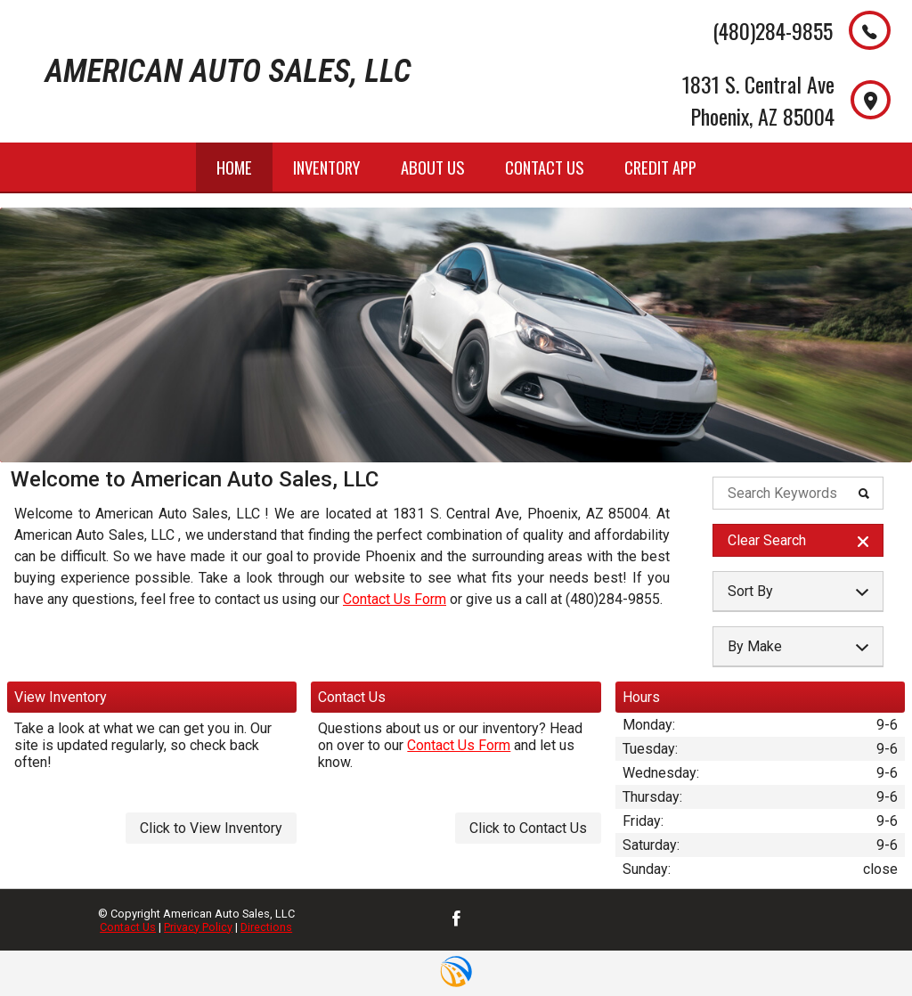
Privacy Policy (198, 927)
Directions (266, 927)
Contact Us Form (394, 599)
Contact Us (128, 927)
